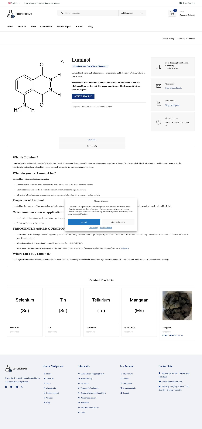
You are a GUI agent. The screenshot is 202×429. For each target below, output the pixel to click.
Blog (90, 26)
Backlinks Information (90, 401)
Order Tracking (187, 3)
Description (79, 140)
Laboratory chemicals (98, 107)
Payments (84, 377)
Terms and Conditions (89, 382)
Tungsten (167, 320)
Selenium (14, 320)
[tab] (80, 140)
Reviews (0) (122, 140)
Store (33, 26)
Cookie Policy (93, 228)
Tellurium (90, 320)
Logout (126, 386)
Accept (84, 222)
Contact (80, 26)
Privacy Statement (106, 228)
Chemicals (181, 39)
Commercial (46, 26)
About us (22, 26)
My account (128, 367)
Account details (129, 382)
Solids (110, 107)
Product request (63, 26)
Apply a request (83, 96)
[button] (62, 61)
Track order (127, 377)
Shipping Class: (90, 66)
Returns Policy (86, 372)
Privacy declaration (88, 391)
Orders (126, 372)
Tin (49, 320)
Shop (172, 39)
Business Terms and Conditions (93, 386)
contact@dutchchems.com (49, 3)
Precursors (85, 396)
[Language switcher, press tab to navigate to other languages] (14, 3)
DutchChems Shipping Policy (92, 367)
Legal (83, 406)
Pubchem (125, 241)
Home (10, 26)
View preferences (118, 222)
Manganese (129, 320)
